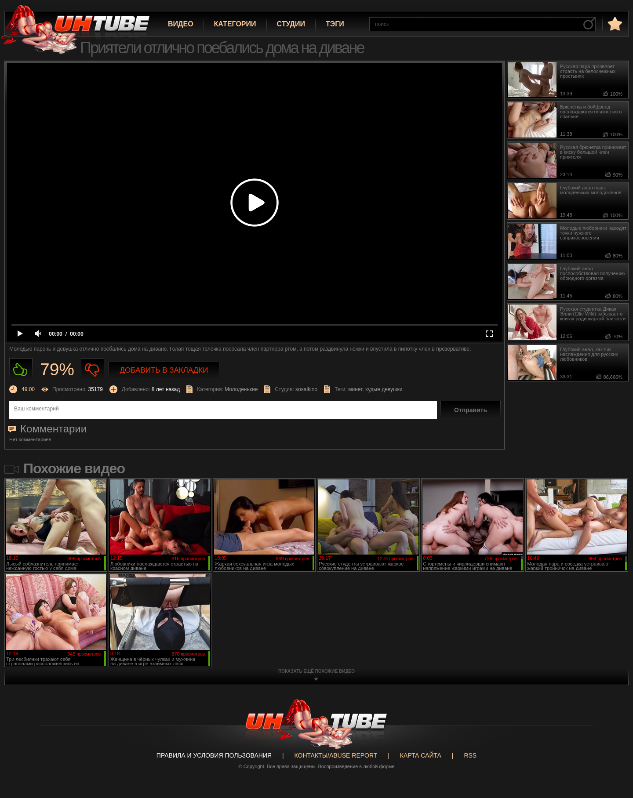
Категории (235, 24)
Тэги (335, 24)
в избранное (614, 23)
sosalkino (306, 389)
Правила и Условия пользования (214, 755)
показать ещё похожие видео (316, 671)
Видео (180, 24)
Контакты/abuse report (336, 755)
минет (355, 389)
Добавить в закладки (164, 370)
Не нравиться (92, 369)
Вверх (613, 751)
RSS (470, 755)
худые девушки (384, 389)
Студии (291, 24)
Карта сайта (420, 755)
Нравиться (21, 369)
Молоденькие (241, 389)
